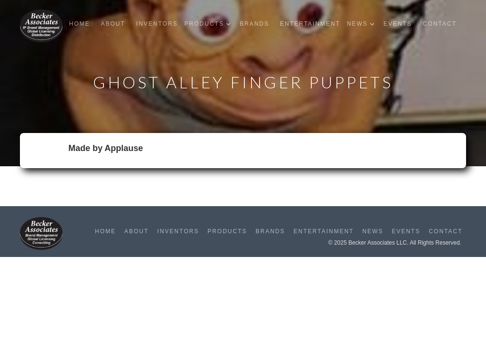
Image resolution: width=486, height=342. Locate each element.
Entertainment (310, 23)
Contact (440, 23)
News (372, 231)
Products (227, 231)
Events (397, 23)
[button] (210, 24)
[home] (41, 26)
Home (79, 23)
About (113, 23)
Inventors (157, 23)
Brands (254, 23)
